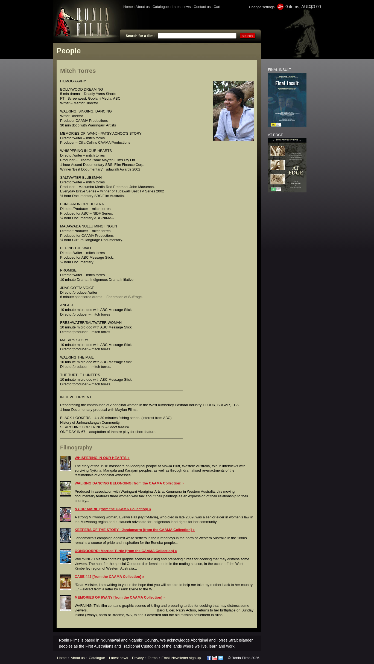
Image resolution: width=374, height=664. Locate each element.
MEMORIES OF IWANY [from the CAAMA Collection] (118, 597)
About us (143, 7)
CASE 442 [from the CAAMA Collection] (108, 576)
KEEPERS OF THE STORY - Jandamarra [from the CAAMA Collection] (133, 530)
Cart (217, 7)
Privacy (138, 658)
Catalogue (161, 7)
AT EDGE (275, 135)
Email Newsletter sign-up (181, 658)
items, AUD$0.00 (303, 6)
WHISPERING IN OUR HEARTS (101, 458)
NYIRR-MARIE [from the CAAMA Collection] (111, 509)
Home (128, 7)
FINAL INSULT (279, 70)
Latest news (181, 7)
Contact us (202, 7)
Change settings (261, 7)
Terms (152, 658)
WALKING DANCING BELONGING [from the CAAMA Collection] (128, 483)
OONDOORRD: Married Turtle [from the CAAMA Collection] (124, 551)
